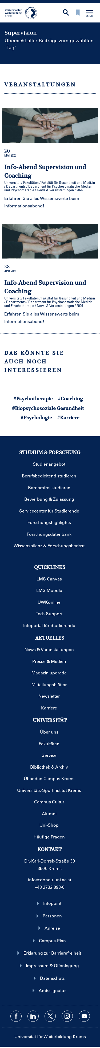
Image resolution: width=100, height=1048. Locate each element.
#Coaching (70, 399)
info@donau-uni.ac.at (49, 879)
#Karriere (68, 418)
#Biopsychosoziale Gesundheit (48, 408)
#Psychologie (36, 418)
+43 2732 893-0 (50, 887)
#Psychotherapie (33, 399)
